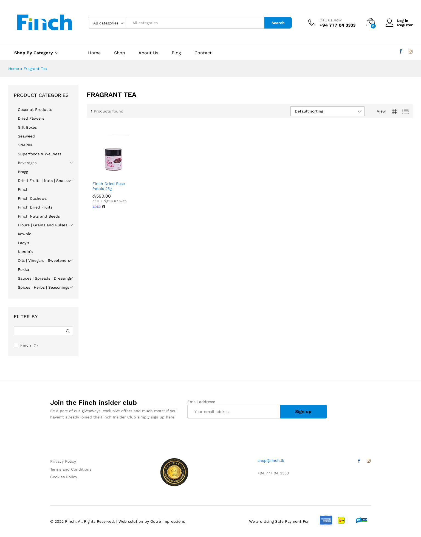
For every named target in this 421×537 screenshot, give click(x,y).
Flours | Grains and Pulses (42, 225)
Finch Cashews (32, 198)
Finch (23, 189)
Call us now (331, 20)
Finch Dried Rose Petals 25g (108, 186)
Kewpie (24, 234)
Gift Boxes (27, 127)
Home (94, 53)
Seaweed (26, 136)
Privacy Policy (63, 461)
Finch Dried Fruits (35, 207)
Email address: (233, 409)
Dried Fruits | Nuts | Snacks (44, 180)
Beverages (27, 163)
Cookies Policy (63, 477)
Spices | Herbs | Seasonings (43, 287)
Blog (176, 53)
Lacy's (23, 243)
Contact (203, 53)
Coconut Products (35, 109)
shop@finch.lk (271, 460)
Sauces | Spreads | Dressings (45, 278)
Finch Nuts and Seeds (39, 216)
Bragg (23, 172)
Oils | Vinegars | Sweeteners (44, 260)
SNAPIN (25, 145)
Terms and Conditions (70, 469)
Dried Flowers (31, 118)
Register (405, 25)
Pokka (23, 269)
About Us (148, 53)
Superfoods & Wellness (39, 154)
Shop (119, 53)
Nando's (25, 251)
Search (278, 23)
